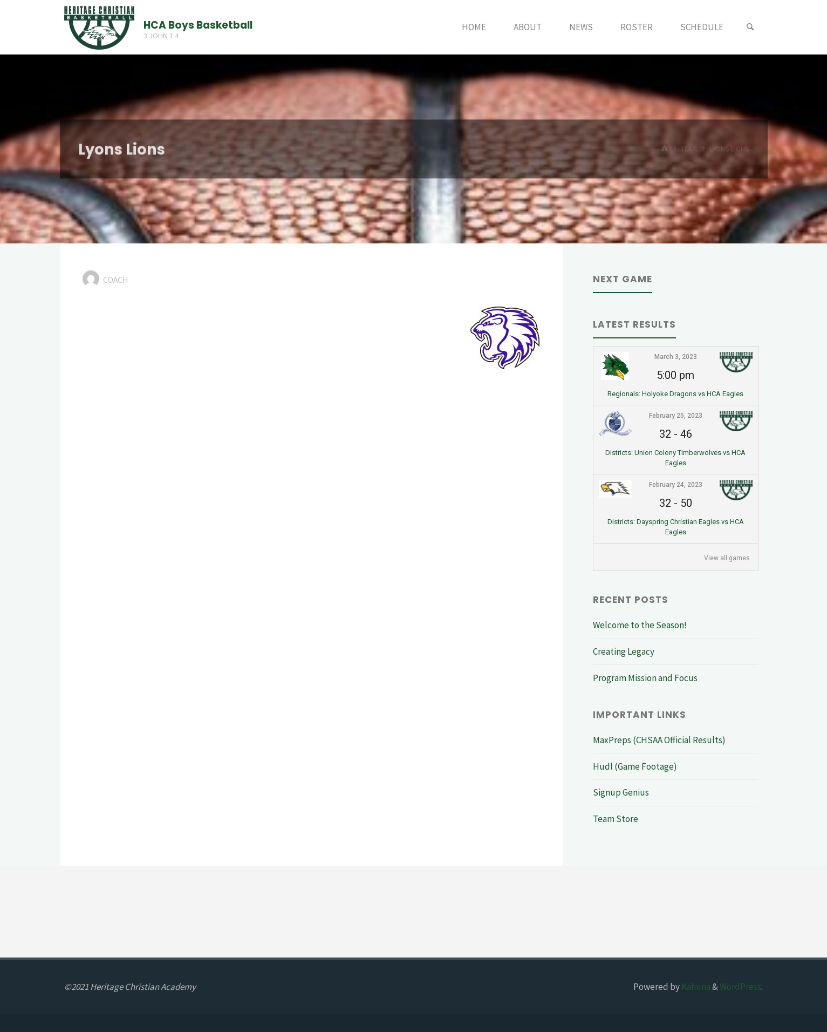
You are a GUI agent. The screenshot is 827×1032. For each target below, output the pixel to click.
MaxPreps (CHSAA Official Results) (659, 740)
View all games (727, 558)
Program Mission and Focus (645, 678)
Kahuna (695, 987)
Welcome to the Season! (640, 625)
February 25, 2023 (675, 415)
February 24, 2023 (675, 484)
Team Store (615, 819)
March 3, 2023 (675, 357)
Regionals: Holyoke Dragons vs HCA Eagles (675, 394)
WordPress (740, 987)
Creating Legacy (623, 651)
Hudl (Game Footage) (635, 766)
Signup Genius (621, 792)
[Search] (750, 27)
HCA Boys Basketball (197, 24)
